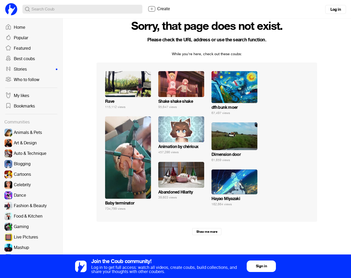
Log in (335, 9)
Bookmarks (20, 106)
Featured (18, 48)
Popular (16, 38)
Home (15, 27)
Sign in (261, 266)
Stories (31, 69)
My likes (17, 95)
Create (159, 9)
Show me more (206, 232)
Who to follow (22, 79)
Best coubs (20, 59)
